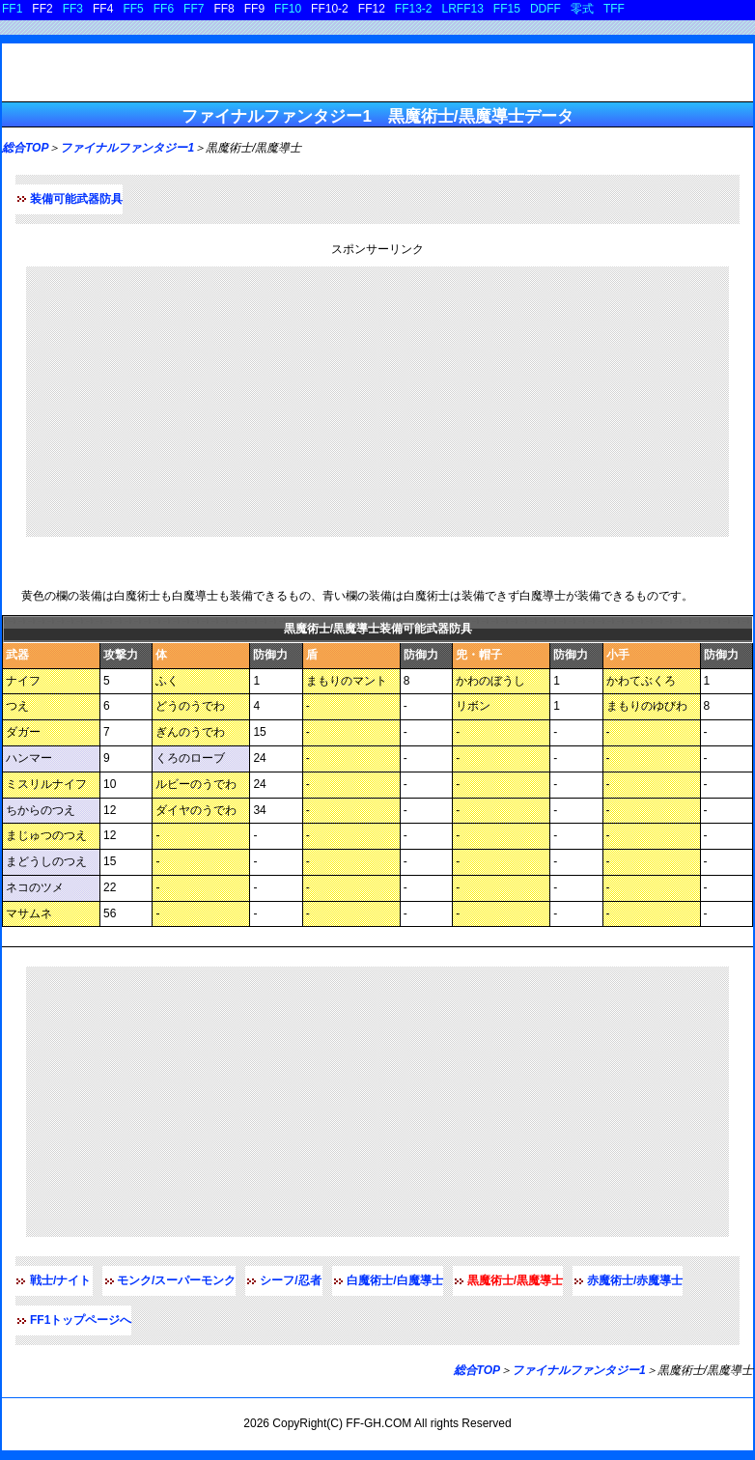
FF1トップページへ (80, 1320)
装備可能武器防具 (76, 199)
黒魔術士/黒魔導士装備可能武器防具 (127, 567)
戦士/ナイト (60, 1280)
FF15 (506, 8)
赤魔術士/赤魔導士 (635, 1280)
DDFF (545, 8)
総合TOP (25, 147)
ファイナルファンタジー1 (127, 147)
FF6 (164, 8)
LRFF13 (463, 8)
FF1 (12, 8)
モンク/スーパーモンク (176, 1280)
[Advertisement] (377, 402)
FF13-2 (414, 8)
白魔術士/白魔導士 (394, 1280)
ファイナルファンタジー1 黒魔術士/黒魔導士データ (377, 116)
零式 (582, 8)
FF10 (287, 8)
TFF (614, 8)
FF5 (133, 8)
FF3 (73, 8)
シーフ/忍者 (290, 1280)
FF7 (193, 8)
